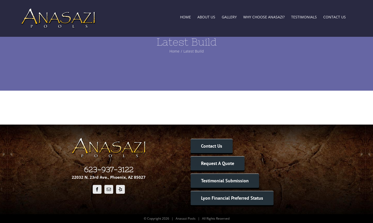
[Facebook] (97, 189)
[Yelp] (120, 189)
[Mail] (108, 189)
